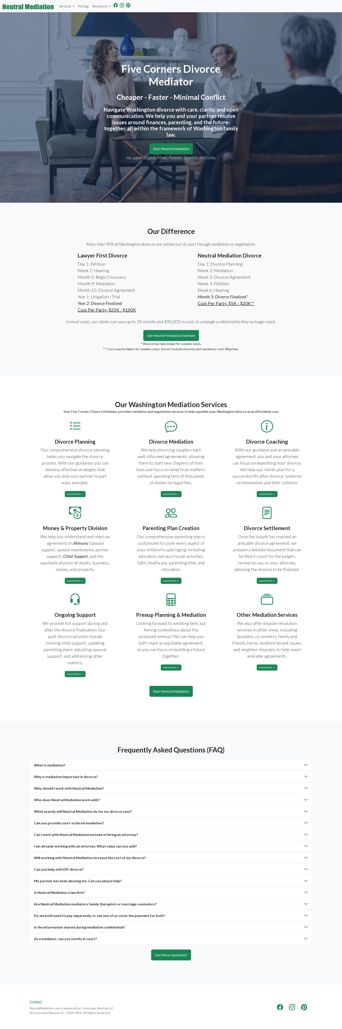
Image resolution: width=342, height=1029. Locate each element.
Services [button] (65, 6)
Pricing (83, 6)
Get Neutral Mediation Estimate (171, 335)
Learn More (75, 494)
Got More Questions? (171, 955)
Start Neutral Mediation (171, 149)
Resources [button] (100, 6)
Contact (36, 1001)
